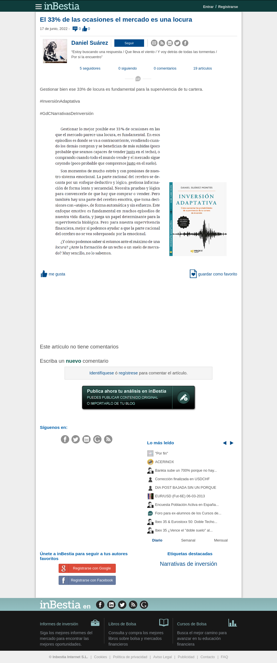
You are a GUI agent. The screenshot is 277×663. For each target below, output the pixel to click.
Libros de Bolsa (138, 622)
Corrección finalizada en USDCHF (182, 479)
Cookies (100, 657)
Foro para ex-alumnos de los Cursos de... (188, 513)
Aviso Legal (162, 657)
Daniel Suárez (89, 43)
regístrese (128, 372)
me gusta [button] (52, 274)
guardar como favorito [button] (213, 274)
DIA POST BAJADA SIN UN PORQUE (185, 488)
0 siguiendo (127, 68)
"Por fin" (161, 453)
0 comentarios (165, 68)
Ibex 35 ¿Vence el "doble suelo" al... (184, 530)
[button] (129, 43)
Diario (157, 540)
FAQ (224, 657)
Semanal (188, 540)
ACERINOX (164, 462)
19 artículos (202, 68)
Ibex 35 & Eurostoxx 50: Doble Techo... (186, 522)
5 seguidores (90, 68)
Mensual (221, 540)
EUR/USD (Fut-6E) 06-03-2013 (180, 496)
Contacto (207, 657)
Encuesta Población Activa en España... (187, 505)
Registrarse (228, 7)
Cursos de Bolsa (207, 622)
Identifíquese (101, 372)
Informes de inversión (70, 623)
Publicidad (186, 657)
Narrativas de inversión (188, 564)
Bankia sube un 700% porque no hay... (186, 471)
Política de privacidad (130, 657)
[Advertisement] (131, 310)
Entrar (208, 7)
